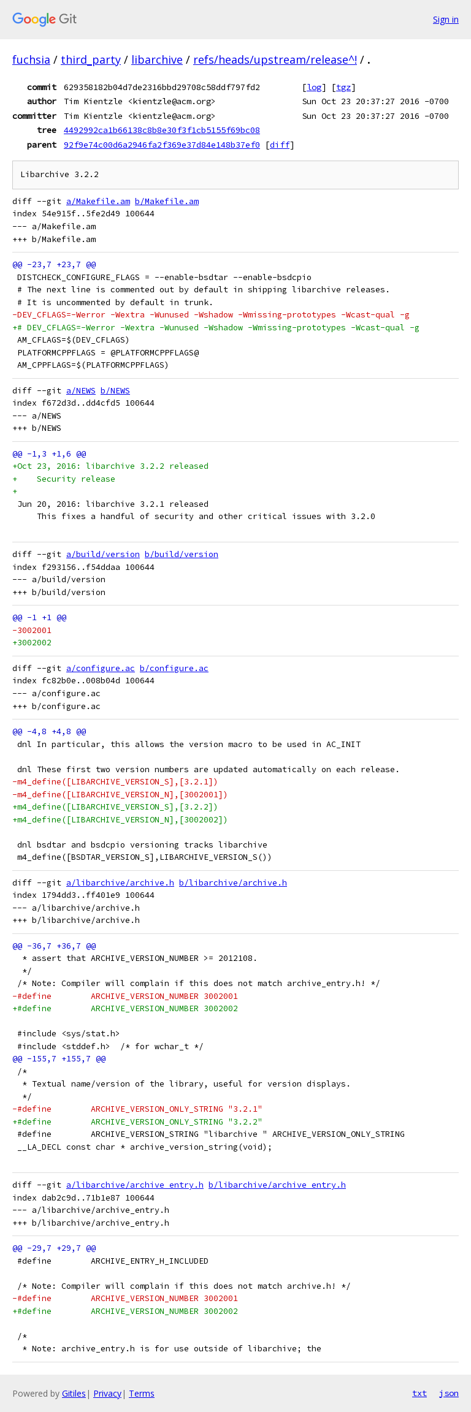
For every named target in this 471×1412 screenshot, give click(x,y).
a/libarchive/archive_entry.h (135, 1185)
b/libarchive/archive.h (233, 883)
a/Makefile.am (98, 201)
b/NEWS (115, 390)
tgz (343, 87)
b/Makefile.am (167, 201)
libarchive (157, 59)
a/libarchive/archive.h (120, 883)
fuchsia (31, 59)
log (314, 87)
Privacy (107, 1393)
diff (279, 144)
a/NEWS (81, 390)
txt (419, 1393)
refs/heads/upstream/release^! (275, 59)
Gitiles (74, 1393)
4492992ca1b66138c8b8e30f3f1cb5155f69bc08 (162, 129)
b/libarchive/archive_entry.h (277, 1185)
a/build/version (103, 554)
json (449, 1393)
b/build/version (181, 554)
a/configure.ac (100, 668)
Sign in (446, 19)
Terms (142, 1393)
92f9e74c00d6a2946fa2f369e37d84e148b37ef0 (162, 144)
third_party (91, 59)
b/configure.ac (174, 668)
